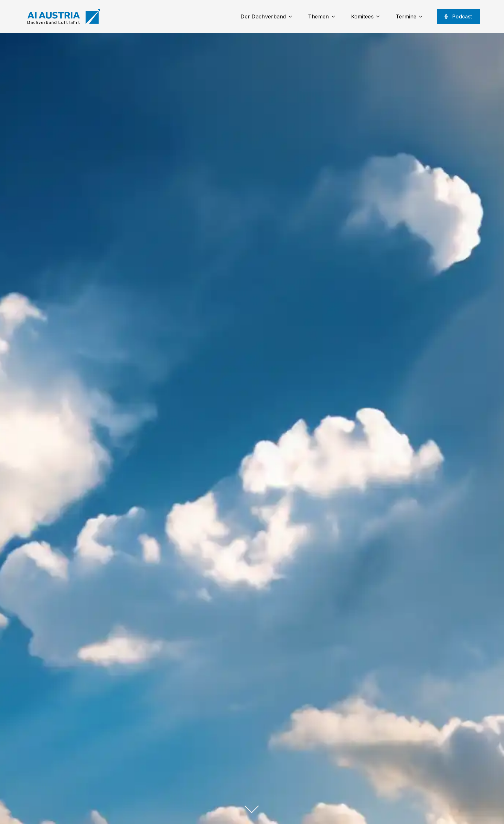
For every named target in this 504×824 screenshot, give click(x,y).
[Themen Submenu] (335, 16)
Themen (318, 16)
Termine (406, 16)
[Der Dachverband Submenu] (292, 16)
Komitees (362, 16)
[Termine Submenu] (422, 16)
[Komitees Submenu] (380, 16)
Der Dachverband (263, 16)
